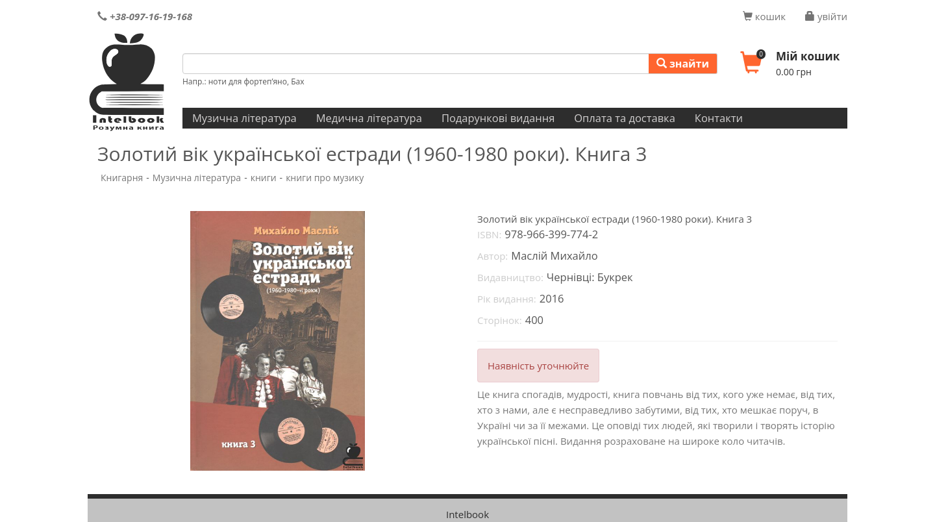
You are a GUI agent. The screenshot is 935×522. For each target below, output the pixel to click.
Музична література (244, 117)
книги (264, 177)
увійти (826, 16)
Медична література (369, 117)
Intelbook (467, 514)
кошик (764, 16)
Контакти (719, 117)
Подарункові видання (498, 117)
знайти (682, 63)
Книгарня (122, 177)
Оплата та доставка (624, 117)
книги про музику (325, 177)
